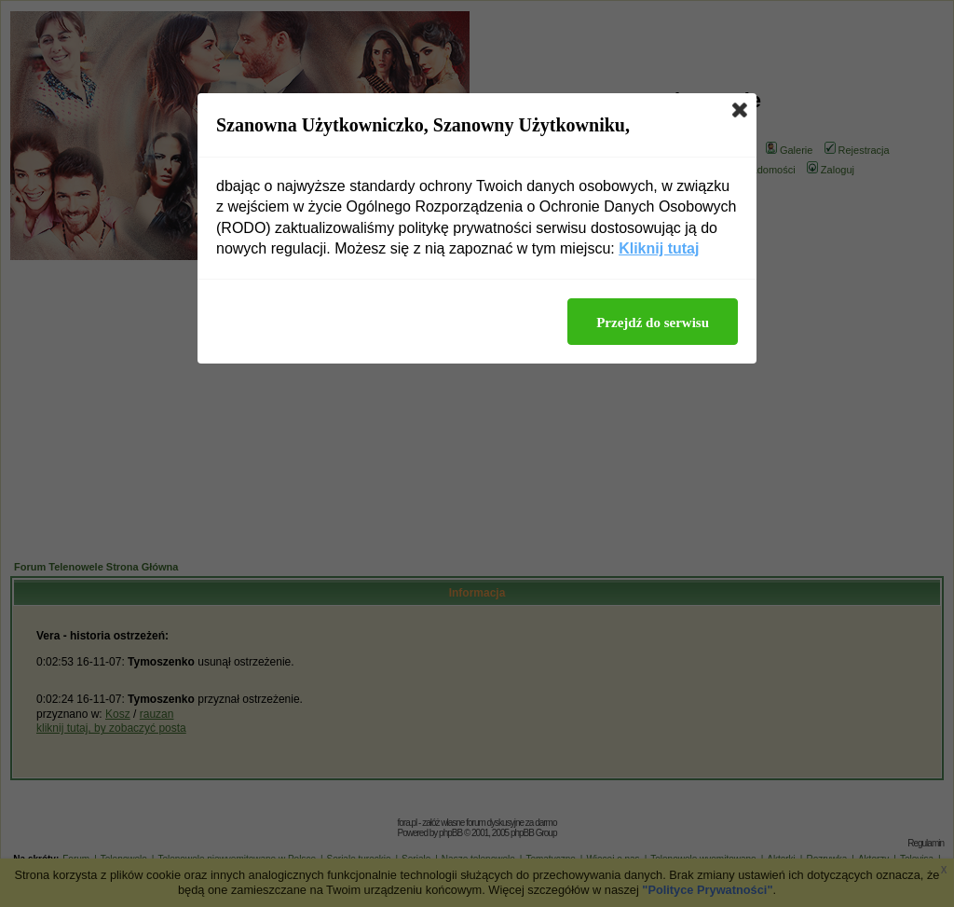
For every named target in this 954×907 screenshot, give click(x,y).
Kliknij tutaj (659, 248)
